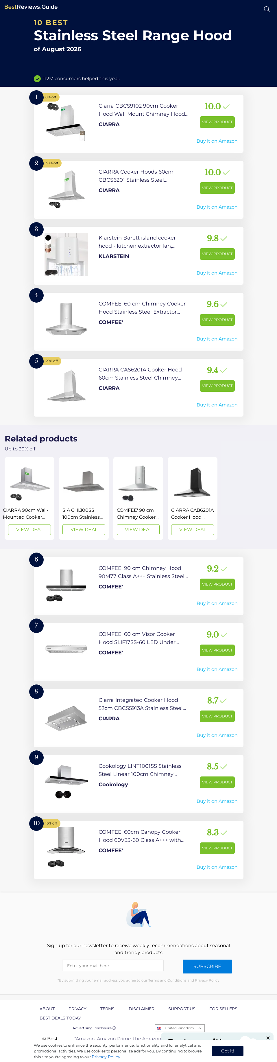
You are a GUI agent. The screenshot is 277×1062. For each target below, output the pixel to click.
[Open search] (267, 9)
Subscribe (207, 966)
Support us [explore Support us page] (181, 1008)
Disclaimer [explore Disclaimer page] (141, 1008)
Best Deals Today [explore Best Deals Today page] (60, 1018)
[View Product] (138, 124)
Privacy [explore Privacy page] (77, 1008)
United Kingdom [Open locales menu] (179, 1028)
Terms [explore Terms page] (107, 1008)
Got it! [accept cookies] (227, 1051)
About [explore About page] (47, 1008)
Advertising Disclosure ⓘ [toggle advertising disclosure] (94, 1028)
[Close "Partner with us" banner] (268, 1038)
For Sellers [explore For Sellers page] (223, 1008)
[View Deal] (29, 498)
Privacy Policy (106, 1056)
